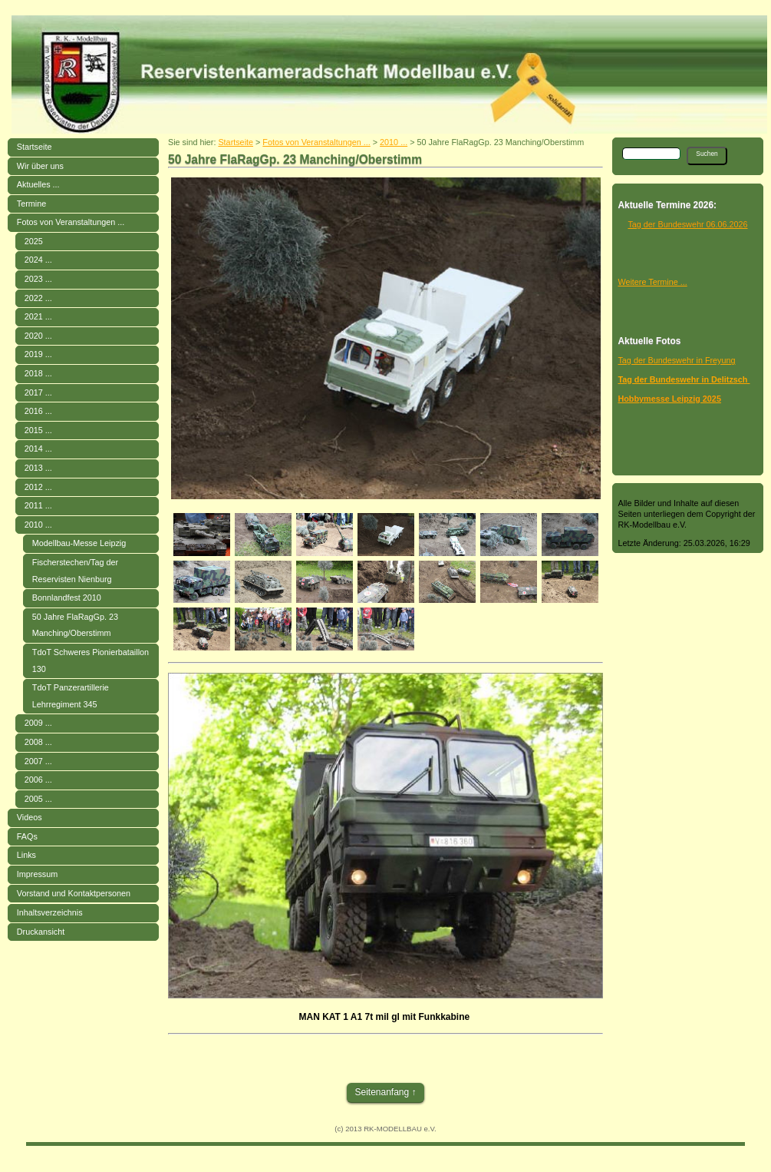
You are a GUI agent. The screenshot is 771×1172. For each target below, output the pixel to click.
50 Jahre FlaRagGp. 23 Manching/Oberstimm (75, 625)
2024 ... (38, 259)
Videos (29, 817)
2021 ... (38, 316)
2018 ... (38, 373)
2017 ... (38, 392)
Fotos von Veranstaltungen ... (70, 222)
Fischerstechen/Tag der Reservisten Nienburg (75, 571)
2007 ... (38, 761)
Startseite (34, 146)
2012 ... (38, 487)
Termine (31, 203)
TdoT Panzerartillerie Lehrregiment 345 (70, 696)
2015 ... (38, 430)
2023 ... (38, 278)
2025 (34, 241)
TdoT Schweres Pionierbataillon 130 (90, 660)
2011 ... (38, 505)
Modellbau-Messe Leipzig (79, 543)
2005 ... (38, 798)
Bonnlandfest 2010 (66, 597)
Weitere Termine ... (652, 281)
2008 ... (38, 742)
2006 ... (38, 779)
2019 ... (38, 354)
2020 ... (38, 335)
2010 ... (38, 524)
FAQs (27, 836)
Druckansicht (40, 931)
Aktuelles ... (38, 184)
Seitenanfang (381, 1092)
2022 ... (38, 298)
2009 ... (38, 722)
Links (26, 854)
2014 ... (38, 448)
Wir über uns (40, 166)
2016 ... (38, 410)
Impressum (37, 874)
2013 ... (38, 467)
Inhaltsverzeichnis (50, 912)
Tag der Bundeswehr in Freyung (676, 360)
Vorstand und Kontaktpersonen (73, 893)
